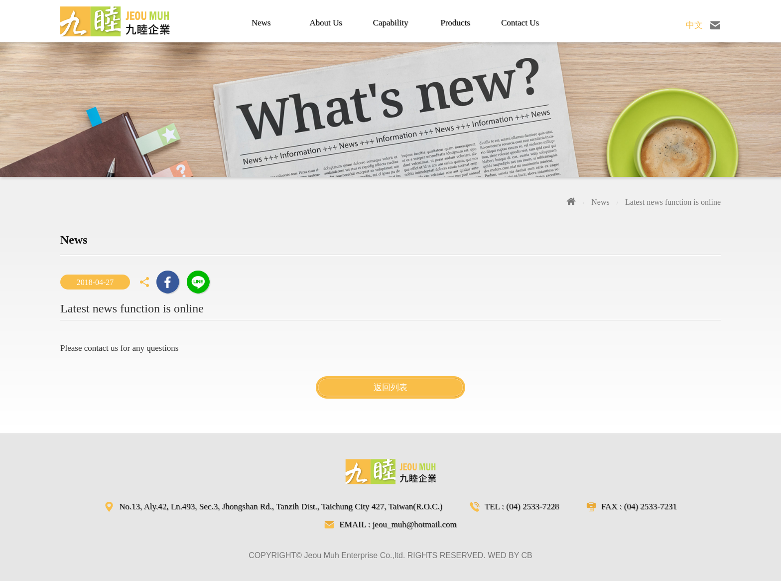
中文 (694, 25)
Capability (390, 22)
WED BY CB (510, 555)
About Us (325, 22)
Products (455, 22)
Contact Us (520, 22)
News (261, 22)
